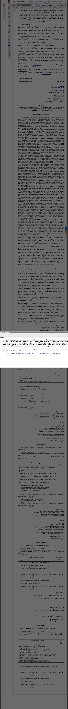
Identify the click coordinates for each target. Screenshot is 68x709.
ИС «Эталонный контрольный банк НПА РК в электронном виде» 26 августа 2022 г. (37, 353)
